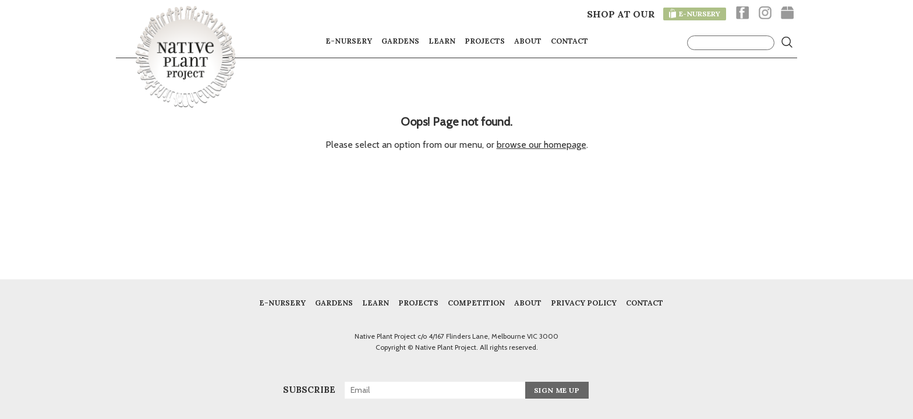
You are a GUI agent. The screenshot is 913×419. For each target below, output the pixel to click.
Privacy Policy (584, 302)
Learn (442, 40)
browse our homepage (541, 144)
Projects (485, 40)
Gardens (400, 40)
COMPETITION (476, 302)
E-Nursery (282, 302)
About (528, 40)
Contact (569, 40)
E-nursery (348, 40)
